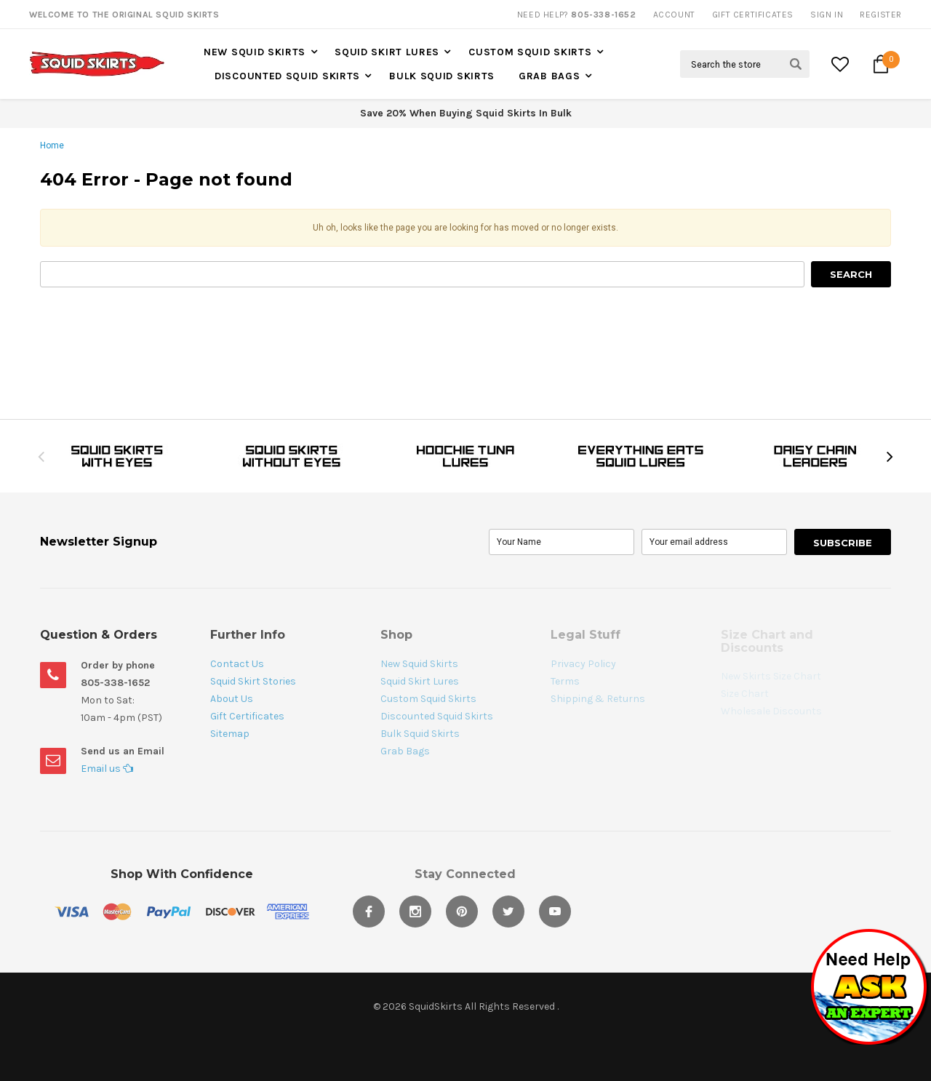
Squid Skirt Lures (387, 52)
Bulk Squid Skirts (442, 76)
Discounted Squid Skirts (287, 76)
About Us (231, 699)
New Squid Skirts (254, 52)
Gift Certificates (247, 716)
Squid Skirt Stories (253, 681)
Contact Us (237, 664)
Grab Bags (549, 76)
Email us (107, 768)
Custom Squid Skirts (529, 52)
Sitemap (229, 733)
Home (52, 145)
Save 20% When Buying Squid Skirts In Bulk (466, 113)
